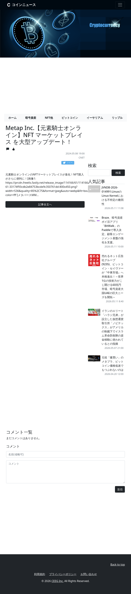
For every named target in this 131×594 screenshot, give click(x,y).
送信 (120, 489)
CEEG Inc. (58, 581)
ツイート (68, 162)
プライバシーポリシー (62, 574)
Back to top (117, 564)
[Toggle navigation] (120, 4)
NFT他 (49, 118)
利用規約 (39, 574)
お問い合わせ (89, 574)
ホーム (12, 118)
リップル (117, 118)
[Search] (99, 172)
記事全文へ (45, 204)
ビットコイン (70, 118)
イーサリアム (95, 118)
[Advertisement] (65, 84)
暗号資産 (30, 118)
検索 (118, 173)
